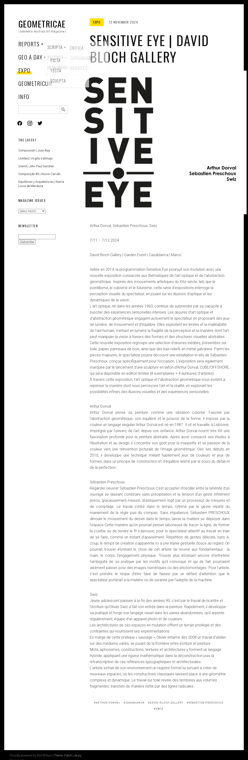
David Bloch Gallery (166, 702)
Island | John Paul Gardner (36, 166)
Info (23, 96)
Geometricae (42, 23)
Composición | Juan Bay (34, 150)
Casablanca (135, 702)
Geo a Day (30, 57)
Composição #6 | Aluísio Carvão (39, 174)
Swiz (159, 708)
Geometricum (35, 83)
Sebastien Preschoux (206, 702)
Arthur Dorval (108, 702)
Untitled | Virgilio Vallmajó (35, 158)
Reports (28, 44)
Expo (24, 70)
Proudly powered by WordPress (31, 755)
